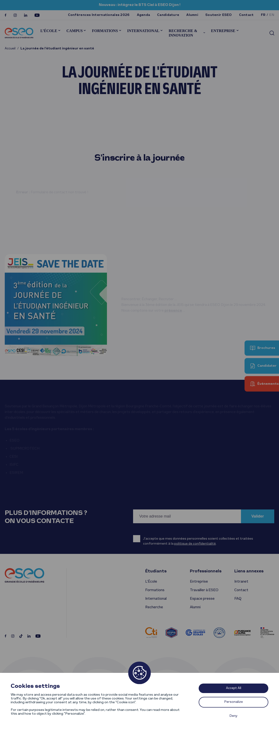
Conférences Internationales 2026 (99, 15)
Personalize (233, 702)
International (143, 31)
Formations (105, 31)
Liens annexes (249, 571)
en (271, 15)
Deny (233, 716)
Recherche (154, 607)
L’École (48, 31)
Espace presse (202, 599)
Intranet (241, 582)
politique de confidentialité (195, 544)
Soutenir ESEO (218, 15)
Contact (246, 15)
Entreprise (223, 31)
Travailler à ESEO (204, 590)
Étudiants (156, 571)
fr (263, 15)
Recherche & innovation (183, 33)
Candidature (168, 15)
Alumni (192, 15)
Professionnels (205, 571)
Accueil (10, 48)
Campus (75, 31)
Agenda (143, 15)
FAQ (237, 599)
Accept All (233, 688)
